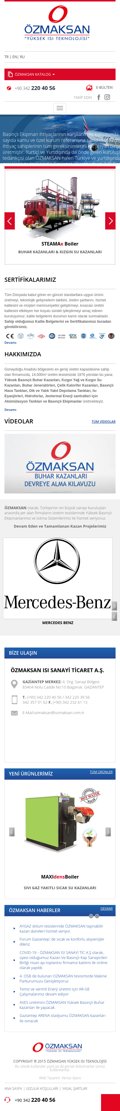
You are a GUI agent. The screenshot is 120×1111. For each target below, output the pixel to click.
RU (22, 56)
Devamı (10, 342)
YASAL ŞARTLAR (74, 1088)
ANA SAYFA (13, 1088)
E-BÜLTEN (104, 87)
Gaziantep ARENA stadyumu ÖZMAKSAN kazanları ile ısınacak (62, 1018)
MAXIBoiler (60, 876)
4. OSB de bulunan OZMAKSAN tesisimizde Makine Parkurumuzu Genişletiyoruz (63, 978)
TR (6, 56)
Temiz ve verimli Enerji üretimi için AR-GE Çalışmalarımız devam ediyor (55, 991)
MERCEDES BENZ (57, 622)
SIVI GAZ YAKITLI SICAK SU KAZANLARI (60, 887)
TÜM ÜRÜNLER (101, 772)
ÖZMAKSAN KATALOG (35, 74)
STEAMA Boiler (60, 243)
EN (14, 56)
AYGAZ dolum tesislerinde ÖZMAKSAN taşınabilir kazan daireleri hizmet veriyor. (61, 928)
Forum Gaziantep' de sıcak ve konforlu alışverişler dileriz (62, 941)
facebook (98, 96)
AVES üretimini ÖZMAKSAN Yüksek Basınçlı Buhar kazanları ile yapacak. (62, 1005)
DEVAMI (106, 908)
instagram (107, 96)
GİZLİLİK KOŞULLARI (42, 1088)
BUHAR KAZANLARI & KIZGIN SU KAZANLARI (60, 251)
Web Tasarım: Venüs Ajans (60, 1077)
